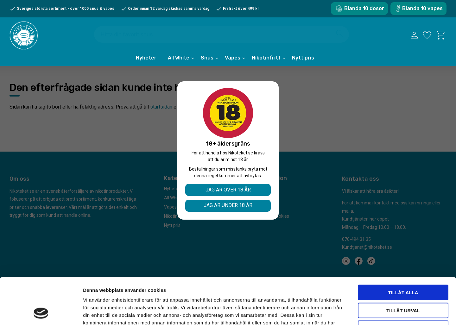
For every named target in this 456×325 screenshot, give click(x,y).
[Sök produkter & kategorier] (221, 34)
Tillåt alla (403, 249)
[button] (427, 35)
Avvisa (403, 284)
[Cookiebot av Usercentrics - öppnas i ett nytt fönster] (41, 312)
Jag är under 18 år (228, 205)
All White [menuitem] (178, 58)
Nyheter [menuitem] (146, 58)
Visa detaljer (344, 312)
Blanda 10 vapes (422, 8)
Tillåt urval (403, 267)
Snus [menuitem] (207, 58)
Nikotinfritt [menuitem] (266, 58)
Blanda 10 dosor (364, 8)
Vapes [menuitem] (232, 58)
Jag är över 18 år (228, 190)
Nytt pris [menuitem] (303, 58)
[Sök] (340, 34)
